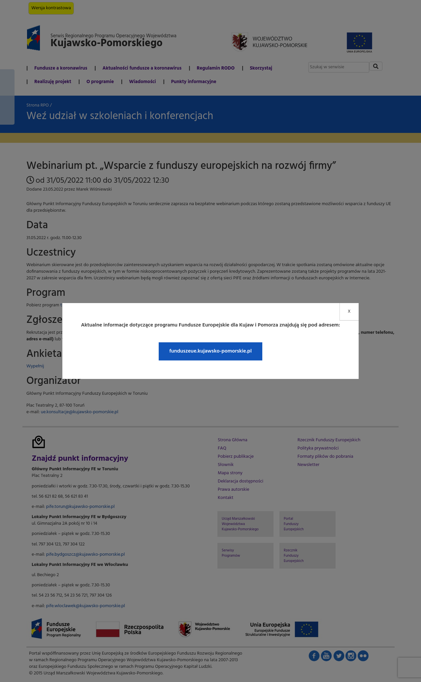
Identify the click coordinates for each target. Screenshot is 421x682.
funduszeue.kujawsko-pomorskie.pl (210, 351)
